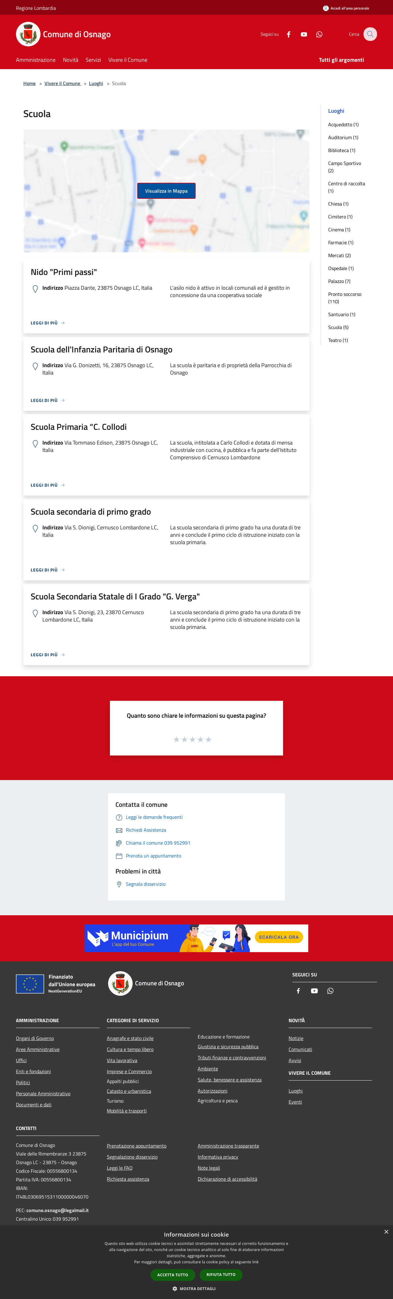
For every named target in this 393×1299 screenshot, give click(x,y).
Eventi (295, 1101)
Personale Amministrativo (43, 1093)
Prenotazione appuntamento (136, 1145)
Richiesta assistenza (128, 1179)
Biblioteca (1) (341, 150)
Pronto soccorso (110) (344, 297)
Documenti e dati (34, 1104)
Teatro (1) (338, 340)
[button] (196, 1288)
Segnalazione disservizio (132, 1156)
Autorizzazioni (213, 1090)
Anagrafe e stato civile (130, 1038)
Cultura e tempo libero (130, 1049)
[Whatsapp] (315, 34)
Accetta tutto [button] (173, 1274)
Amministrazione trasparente (228, 1145)
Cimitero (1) (340, 216)
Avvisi (295, 1060)
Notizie (296, 1038)
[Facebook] (284, 34)
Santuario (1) (341, 314)
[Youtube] (300, 34)
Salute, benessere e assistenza (230, 1079)
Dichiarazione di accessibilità (227, 1179)
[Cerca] (369, 34)
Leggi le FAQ (120, 1167)
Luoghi (96, 83)
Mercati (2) (339, 255)
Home (29, 83)
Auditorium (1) (343, 137)
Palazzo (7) (339, 281)
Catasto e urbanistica (129, 1091)
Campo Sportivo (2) (344, 166)
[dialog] (196, 1262)
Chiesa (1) (338, 203)
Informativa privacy (218, 1156)
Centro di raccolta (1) (346, 187)
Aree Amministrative (38, 1049)
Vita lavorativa (122, 1060)
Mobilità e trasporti (127, 1110)
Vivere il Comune (63, 83)
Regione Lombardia (36, 8)
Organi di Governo (35, 1038)
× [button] (386, 1232)
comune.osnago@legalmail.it (57, 1210)
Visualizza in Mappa (166, 190)
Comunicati (300, 1049)
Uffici (21, 1060)
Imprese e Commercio (129, 1071)
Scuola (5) (338, 327)
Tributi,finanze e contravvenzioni (232, 1057)
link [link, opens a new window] (255, 1262)
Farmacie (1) (340, 242)
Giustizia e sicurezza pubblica (228, 1046)
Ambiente (208, 1068)
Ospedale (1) (341, 268)
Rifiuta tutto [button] (221, 1274)
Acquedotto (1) (343, 124)
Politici (23, 1082)
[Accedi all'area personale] (346, 8)
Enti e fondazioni (33, 1071)
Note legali (209, 1167)
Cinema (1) (339, 229)
